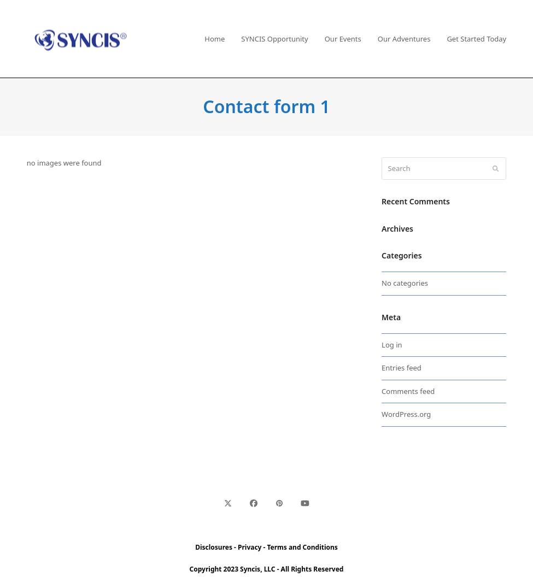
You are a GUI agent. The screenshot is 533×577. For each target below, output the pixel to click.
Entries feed (401, 368)
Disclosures (213, 547)
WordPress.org (406, 414)
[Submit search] (496, 168)
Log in (392, 345)
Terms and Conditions (302, 547)
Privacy (249, 547)
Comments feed (408, 391)
